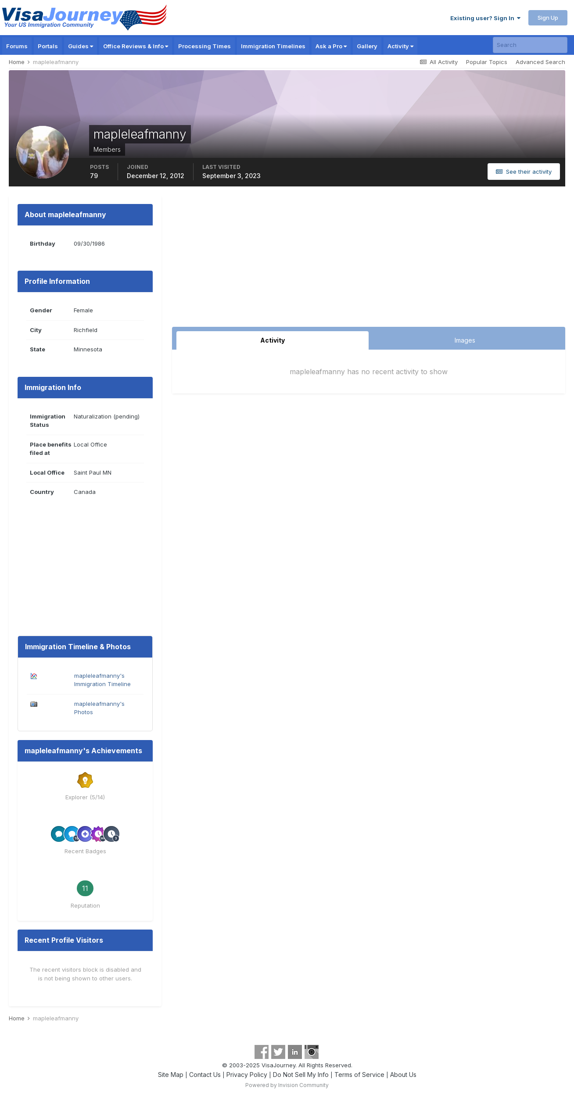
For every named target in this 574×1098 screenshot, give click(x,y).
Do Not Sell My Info (301, 1074)
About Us (403, 1074)
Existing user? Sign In (485, 17)
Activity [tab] (272, 340)
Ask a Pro (331, 46)
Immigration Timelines (273, 46)
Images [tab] (465, 340)
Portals (48, 46)
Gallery (367, 46)
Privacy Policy (246, 1074)
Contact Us (205, 1074)
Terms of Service (359, 1074)
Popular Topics (486, 61)
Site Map (170, 1074)
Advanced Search (540, 61)
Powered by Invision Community (287, 1085)
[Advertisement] (368, 261)
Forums (17, 46)
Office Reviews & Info (135, 46)
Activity (400, 46)
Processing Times (204, 46)
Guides (80, 46)
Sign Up (548, 17)
